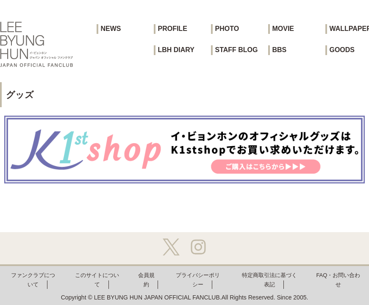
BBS (279, 49)
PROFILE (172, 28)
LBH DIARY (176, 49)
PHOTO (227, 28)
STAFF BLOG (236, 49)
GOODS (342, 49)
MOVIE (283, 28)
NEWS (110, 28)
